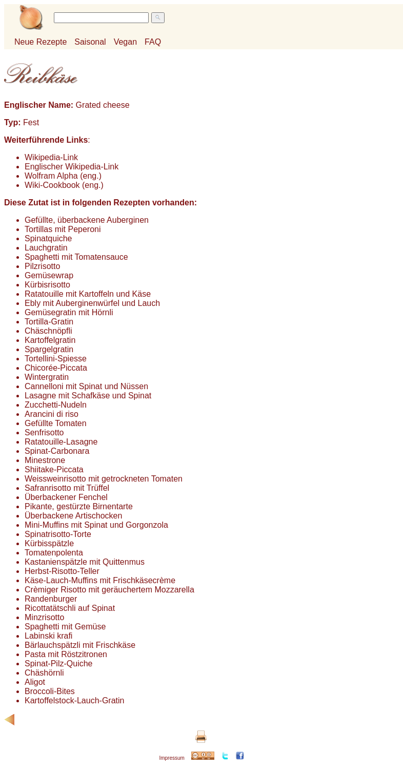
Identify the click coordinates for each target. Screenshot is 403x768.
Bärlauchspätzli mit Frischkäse (80, 645)
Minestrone (45, 460)
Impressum (171, 758)
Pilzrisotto (42, 266)
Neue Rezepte (40, 41)
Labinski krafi (48, 635)
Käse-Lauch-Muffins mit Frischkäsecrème (100, 580)
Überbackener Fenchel (66, 497)
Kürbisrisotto (47, 284)
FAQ (153, 41)
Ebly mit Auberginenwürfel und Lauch (92, 303)
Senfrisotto (44, 432)
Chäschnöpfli (48, 331)
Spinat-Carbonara (57, 451)
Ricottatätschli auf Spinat (70, 608)
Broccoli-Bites (50, 691)
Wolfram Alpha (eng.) (63, 175)
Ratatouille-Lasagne (61, 441)
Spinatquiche (48, 238)
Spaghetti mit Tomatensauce (76, 257)
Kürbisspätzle (49, 543)
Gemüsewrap (49, 275)
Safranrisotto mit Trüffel (67, 488)
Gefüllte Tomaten (56, 423)
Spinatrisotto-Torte (58, 534)
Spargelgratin (49, 349)
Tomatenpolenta (54, 552)
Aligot (35, 682)
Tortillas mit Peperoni (63, 229)
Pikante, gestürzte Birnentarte (79, 506)
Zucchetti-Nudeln (56, 404)
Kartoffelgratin (50, 340)
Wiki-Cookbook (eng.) (64, 185)
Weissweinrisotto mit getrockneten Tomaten (104, 478)
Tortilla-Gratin (49, 321)
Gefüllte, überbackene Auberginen (87, 220)
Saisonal (90, 41)
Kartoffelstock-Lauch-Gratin (74, 700)
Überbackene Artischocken (73, 515)
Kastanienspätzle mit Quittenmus (85, 562)
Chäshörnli (44, 672)
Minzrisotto (44, 617)
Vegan (125, 41)
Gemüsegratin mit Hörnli (69, 312)
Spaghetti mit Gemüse (65, 626)
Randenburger (51, 598)
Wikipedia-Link (51, 157)
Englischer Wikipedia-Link (71, 166)
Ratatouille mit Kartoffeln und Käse (88, 294)
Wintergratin (47, 377)
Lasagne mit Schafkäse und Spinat (88, 395)
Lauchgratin (46, 247)
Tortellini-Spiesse (56, 358)
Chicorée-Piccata (56, 367)
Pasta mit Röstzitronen (66, 654)
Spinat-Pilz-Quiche (59, 663)
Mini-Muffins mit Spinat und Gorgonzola (96, 525)
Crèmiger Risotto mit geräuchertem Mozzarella (109, 589)
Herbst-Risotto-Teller (62, 571)
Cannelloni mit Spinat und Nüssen (86, 386)
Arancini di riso (51, 414)
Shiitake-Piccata (54, 469)
